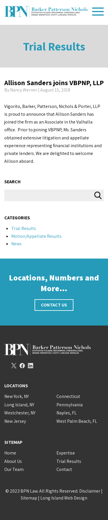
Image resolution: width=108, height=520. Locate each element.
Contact (64, 469)
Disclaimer (89, 491)
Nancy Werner (23, 90)
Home (10, 453)
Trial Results (54, 46)
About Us (13, 461)
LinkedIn (30, 365)
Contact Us (54, 305)
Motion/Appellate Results (36, 236)
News (16, 244)
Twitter (13, 365)
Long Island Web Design (63, 498)
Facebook (22, 365)
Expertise (65, 453)
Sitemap (29, 498)
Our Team (14, 469)
